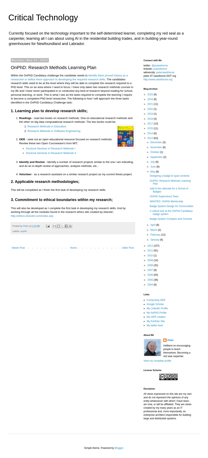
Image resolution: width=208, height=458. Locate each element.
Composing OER (156, 300)
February (155, 234)
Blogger (119, 448)
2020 (150, 109)
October (155, 152)
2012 (150, 245)
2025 (150, 94)
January (155, 239)
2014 (150, 133)
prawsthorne (160, 68)
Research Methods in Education (46, 126)
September (156, 157)
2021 (150, 104)
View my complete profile (157, 360)
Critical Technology (43, 17)
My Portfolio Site (156, 321)
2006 (150, 274)
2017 (150, 123)
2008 (150, 265)
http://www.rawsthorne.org (158, 79)
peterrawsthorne (165, 72)
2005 (150, 279)
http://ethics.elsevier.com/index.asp (32, 215)
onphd (23, 231)
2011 (150, 250)
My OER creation (156, 316)
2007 (150, 270)
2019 (150, 113)
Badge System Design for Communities (171, 206)
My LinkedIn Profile (157, 308)
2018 (150, 118)
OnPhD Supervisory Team (164, 196)
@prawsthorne (160, 65)
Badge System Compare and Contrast (171, 218)
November (156, 147)
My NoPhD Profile (156, 312)
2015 (150, 128)
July (153, 161)
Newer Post (18, 247)
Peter (170, 340)
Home (73, 247)
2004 (150, 284)
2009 (150, 260)
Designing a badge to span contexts (169, 175)
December (156, 142)
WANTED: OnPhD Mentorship (166, 201)
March (154, 229)
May (153, 171)
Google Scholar (155, 304)
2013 (150, 138)
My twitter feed (155, 325)
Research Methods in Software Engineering (53, 131)
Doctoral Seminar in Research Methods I (50, 148)
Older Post (128, 247)
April (153, 224)
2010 (150, 255)
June (153, 166)
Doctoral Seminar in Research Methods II (51, 153)
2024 (150, 99)
